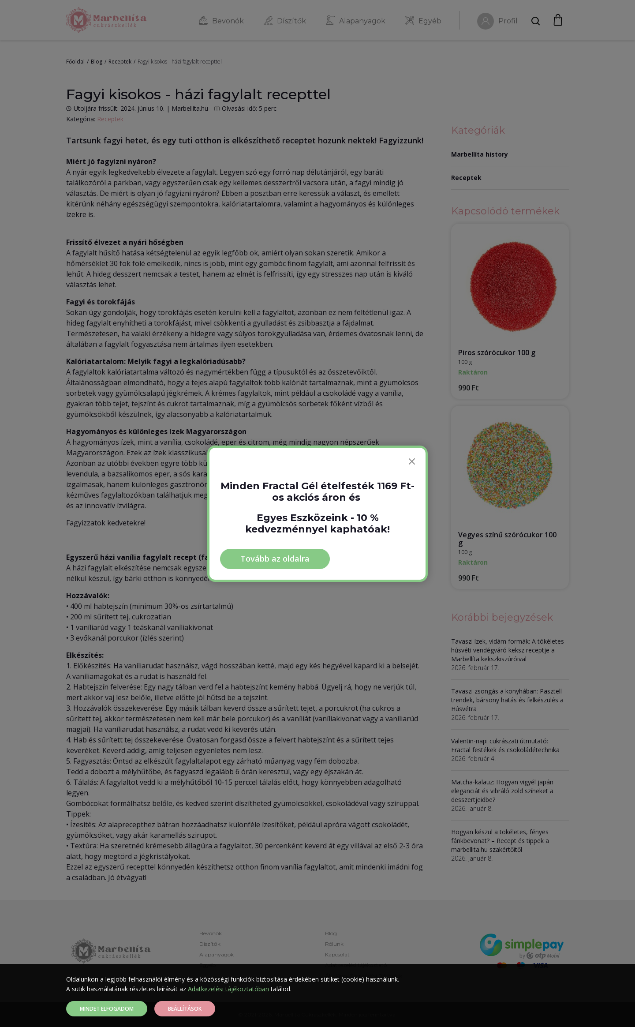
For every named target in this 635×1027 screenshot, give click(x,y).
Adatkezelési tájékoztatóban (228, 989)
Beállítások (185, 1008)
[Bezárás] (411, 461)
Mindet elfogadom (107, 1008)
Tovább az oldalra (275, 558)
